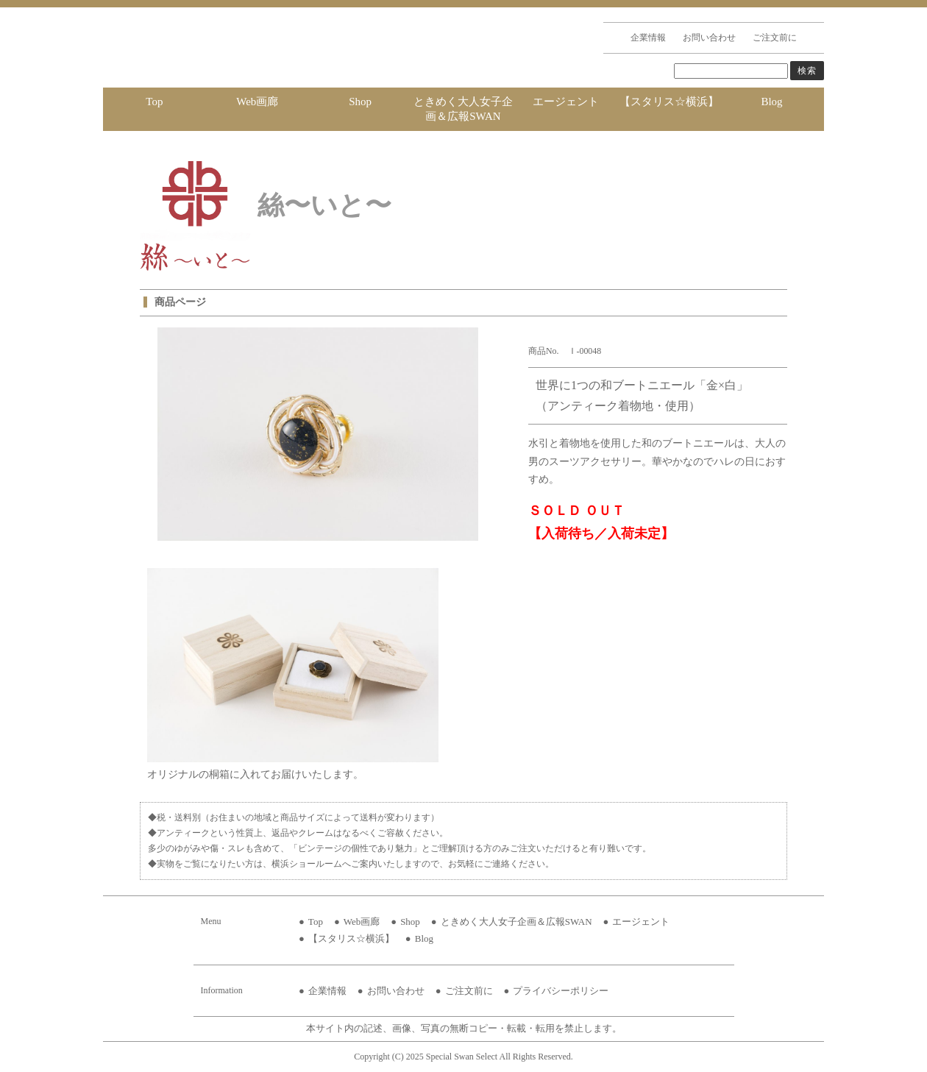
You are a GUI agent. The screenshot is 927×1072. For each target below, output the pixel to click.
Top (154, 101)
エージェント (566, 101)
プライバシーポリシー (560, 990)
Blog (771, 101)
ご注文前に (775, 37)
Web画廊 (257, 101)
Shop (360, 101)
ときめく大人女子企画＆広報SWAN (463, 109)
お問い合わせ (709, 37)
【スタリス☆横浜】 (669, 101)
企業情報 (648, 37)
